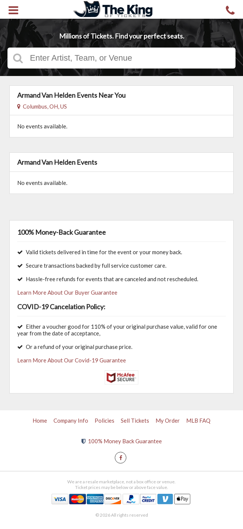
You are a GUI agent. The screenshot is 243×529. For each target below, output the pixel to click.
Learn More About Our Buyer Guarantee (67, 292)
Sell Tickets (135, 420)
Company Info (70, 420)
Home (40, 420)
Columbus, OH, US (42, 106)
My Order (168, 420)
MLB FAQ (198, 420)
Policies (104, 420)
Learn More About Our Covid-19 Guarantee (71, 360)
